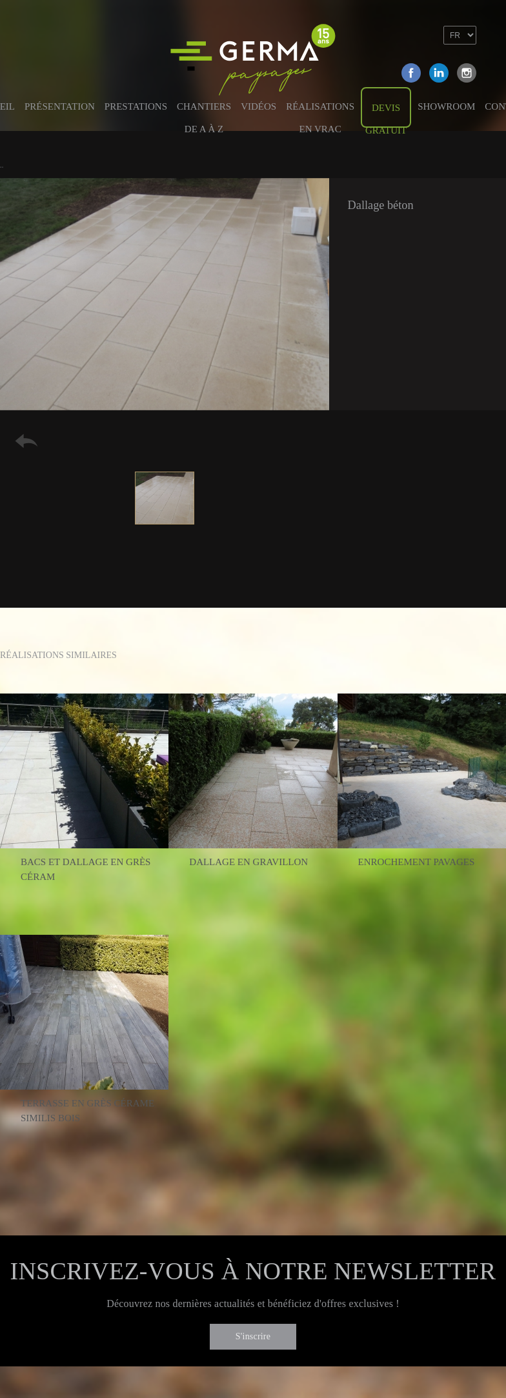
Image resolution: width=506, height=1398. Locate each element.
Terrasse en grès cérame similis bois (87, 1110)
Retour (26, 441)
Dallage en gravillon (248, 862)
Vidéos (258, 106)
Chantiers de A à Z (204, 113)
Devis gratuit (386, 115)
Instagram (466, 73)
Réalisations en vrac (320, 113)
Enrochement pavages (416, 862)
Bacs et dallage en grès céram (85, 869)
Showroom (446, 106)
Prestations (136, 106)
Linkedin (439, 73)
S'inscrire (253, 1336)
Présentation (60, 106)
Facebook (411, 73)
